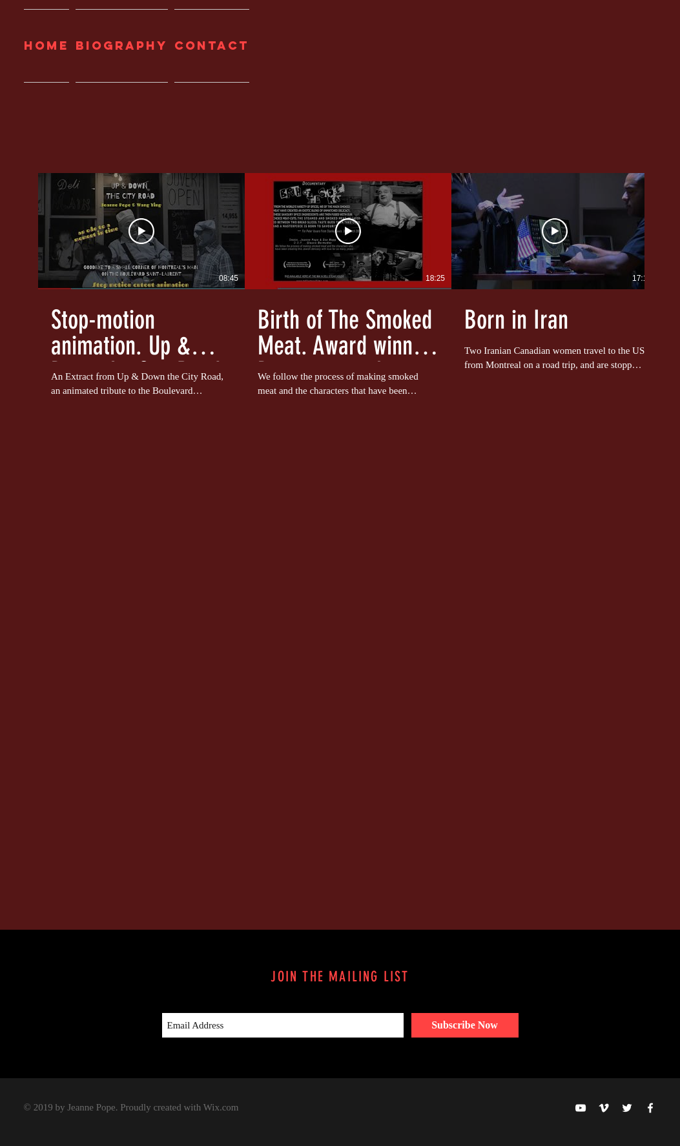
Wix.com (221, 1107)
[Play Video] (141, 231)
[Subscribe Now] (465, 1025)
